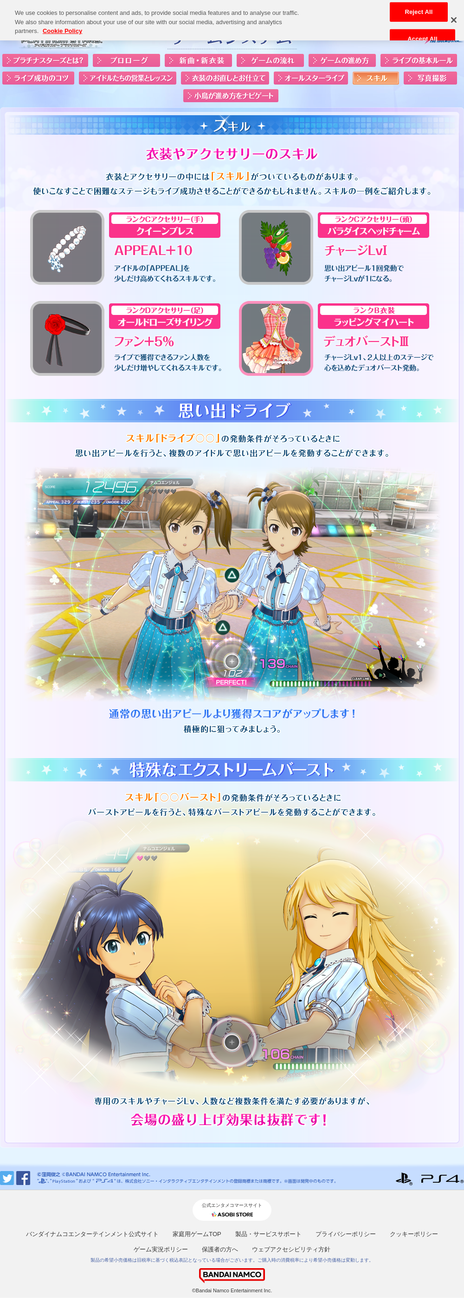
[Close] (454, 16)
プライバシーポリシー (346, 1234)
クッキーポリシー (414, 1234)
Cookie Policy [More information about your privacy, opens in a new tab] (62, 27)
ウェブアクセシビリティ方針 (291, 1249)
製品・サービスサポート (268, 1234)
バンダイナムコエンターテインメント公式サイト (92, 1234)
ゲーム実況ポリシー (161, 1249)
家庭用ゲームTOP (197, 1234)
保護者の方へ (220, 1249)
